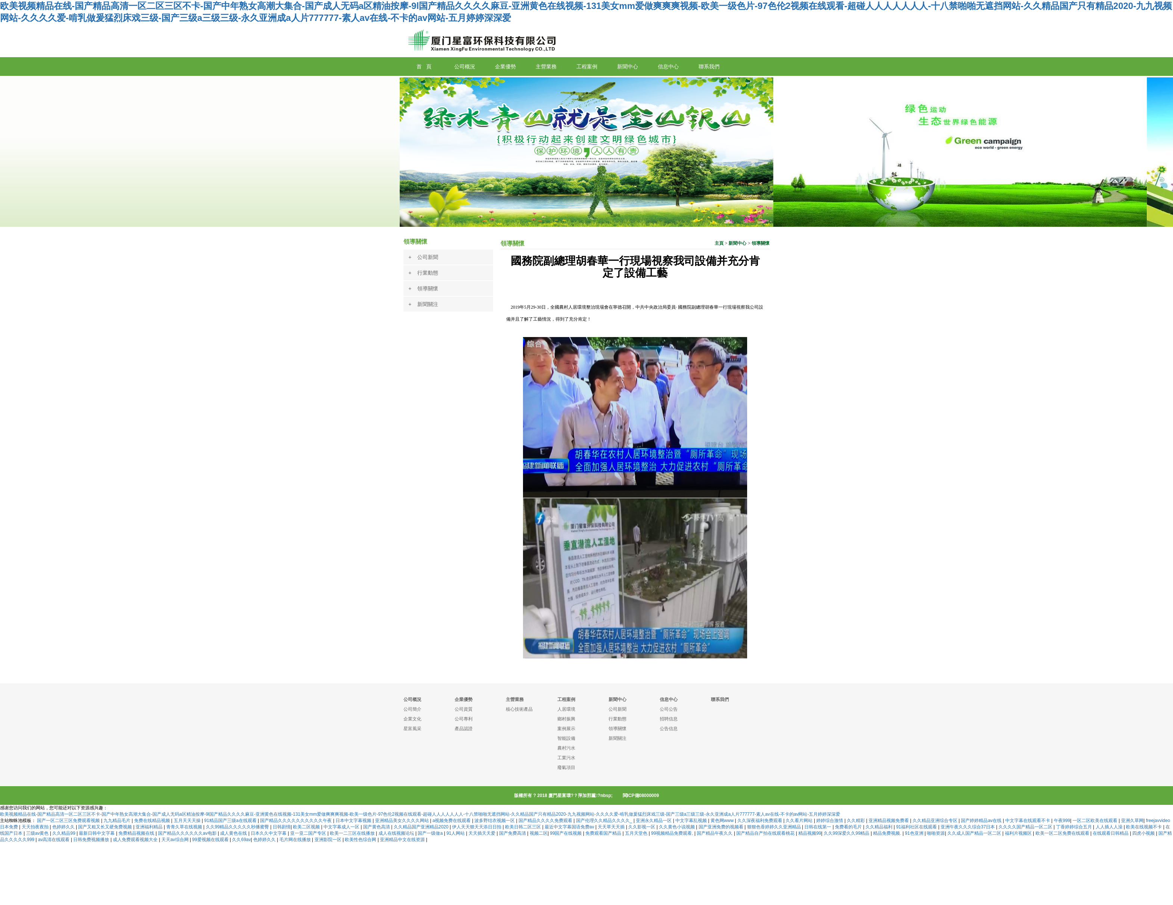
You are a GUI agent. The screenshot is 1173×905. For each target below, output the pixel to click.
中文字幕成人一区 (342, 827)
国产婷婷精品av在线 (982, 820)
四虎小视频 (1144, 833)
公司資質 (464, 709)
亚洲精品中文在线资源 (403, 839)
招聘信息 (669, 719)
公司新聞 (617, 709)
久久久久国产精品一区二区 (1026, 827)
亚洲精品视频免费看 (889, 820)
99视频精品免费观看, (672, 833)
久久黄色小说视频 (677, 827)
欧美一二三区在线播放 (353, 833)
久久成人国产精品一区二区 (974, 833)
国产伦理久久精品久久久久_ (605, 820)
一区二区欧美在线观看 (1095, 820)
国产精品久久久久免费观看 (546, 820)
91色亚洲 (915, 833)
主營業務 (515, 699)
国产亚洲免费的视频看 (722, 827)
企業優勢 (464, 699)
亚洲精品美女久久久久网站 (402, 820)
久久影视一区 (642, 827)
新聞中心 (737, 243)
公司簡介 (412, 709)
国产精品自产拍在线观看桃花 (766, 833)
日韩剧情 (282, 827)
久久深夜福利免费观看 (760, 820)
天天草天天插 (612, 827)
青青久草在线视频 (184, 827)
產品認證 (464, 728)
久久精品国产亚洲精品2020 (422, 827)
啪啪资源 (936, 833)
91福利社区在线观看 (917, 827)
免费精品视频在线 (136, 833)
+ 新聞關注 (423, 304)
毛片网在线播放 (295, 839)
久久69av (241, 839)
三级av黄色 (38, 833)
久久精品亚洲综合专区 (936, 820)
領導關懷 (761, 243)
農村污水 (566, 748)
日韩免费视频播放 (91, 839)
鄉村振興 (566, 719)
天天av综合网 (175, 839)
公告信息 (669, 728)
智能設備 (566, 738)
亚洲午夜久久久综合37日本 (968, 827)
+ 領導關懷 (423, 288)
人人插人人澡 (1110, 827)
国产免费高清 (513, 833)
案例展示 (566, 728)
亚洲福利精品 (150, 827)
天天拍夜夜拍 (36, 827)
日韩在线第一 (818, 827)
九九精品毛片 (117, 820)
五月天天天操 (188, 820)
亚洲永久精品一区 (654, 820)
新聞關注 (617, 738)
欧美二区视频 (307, 827)
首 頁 (424, 67)
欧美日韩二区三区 (523, 827)
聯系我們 (720, 699)
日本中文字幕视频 (353, 820)
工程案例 (566, 699)
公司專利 (464, 719)
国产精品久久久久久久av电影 (188, 833)
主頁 (719, 243)
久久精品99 (64, 833)
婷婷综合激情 (830, 820)
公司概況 (412, 699)
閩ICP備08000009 (641, 795)
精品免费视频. (888, 833)
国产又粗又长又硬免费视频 (105, 827)
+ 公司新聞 (423, 257)
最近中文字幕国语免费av (570, 827)
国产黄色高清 (377, 827)
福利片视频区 (1019, 833)
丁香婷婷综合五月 (1074, 827)
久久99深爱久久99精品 (847, 833)
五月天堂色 (637, 833)
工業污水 (566, 757)
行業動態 (617, 719)
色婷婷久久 (64, 827)
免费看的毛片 (849, 827)
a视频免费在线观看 (452, 820)
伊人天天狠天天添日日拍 (477, 827)
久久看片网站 (800, 820)
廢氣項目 (566, 767)
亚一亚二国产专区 (308, 833)
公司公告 (669, 709)
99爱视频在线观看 (211, 839)
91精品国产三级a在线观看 (231, 820)
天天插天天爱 (482, 833)
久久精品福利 (880, 827)
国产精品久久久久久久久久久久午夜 (296, 820)
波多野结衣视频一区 (495, 820)
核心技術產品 (519, 709)
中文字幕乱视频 (691, 820)
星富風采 (412, 728)
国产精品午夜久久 (715, 833)
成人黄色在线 (234, 833)
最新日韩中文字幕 (97, 833)
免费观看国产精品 (603, 833)
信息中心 (669, 699)
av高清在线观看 (54, 839)
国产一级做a (431, 833)
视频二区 (539, 833)
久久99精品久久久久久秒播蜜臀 (238, 827)
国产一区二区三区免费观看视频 (69, 820)
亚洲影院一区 (329, 839)
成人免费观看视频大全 (136, 839)
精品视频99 (809, 833)
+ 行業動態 (423, 273)
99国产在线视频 (566, 833)
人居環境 (566, 709)
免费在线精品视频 (152, 820)
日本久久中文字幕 (269, 833)
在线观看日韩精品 (1111, 833)
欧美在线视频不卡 (1144, 827)
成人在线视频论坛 (396, 833)
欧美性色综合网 (361, 839)
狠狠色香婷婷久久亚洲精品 (774, 827)
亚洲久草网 (1132, 820)
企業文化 (412, 719)
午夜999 (1062, 820)
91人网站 (456, 833)
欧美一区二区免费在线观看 (1063, 833)
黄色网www (723, 820)
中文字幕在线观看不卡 (1028, 820)
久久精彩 (856, 820)
